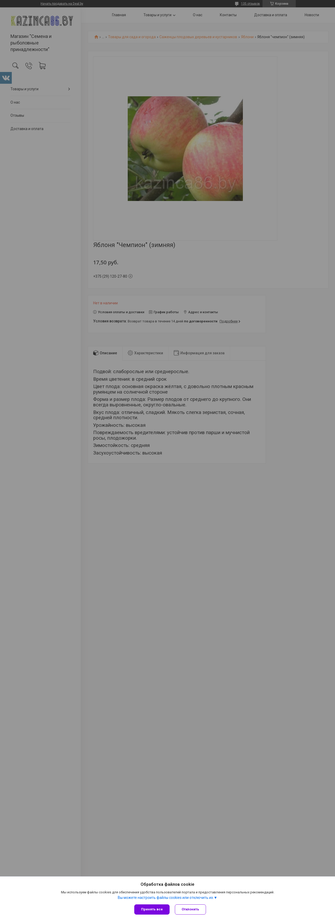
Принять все (152, 909)
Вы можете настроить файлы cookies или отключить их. (166, 897)
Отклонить (190, 909)
